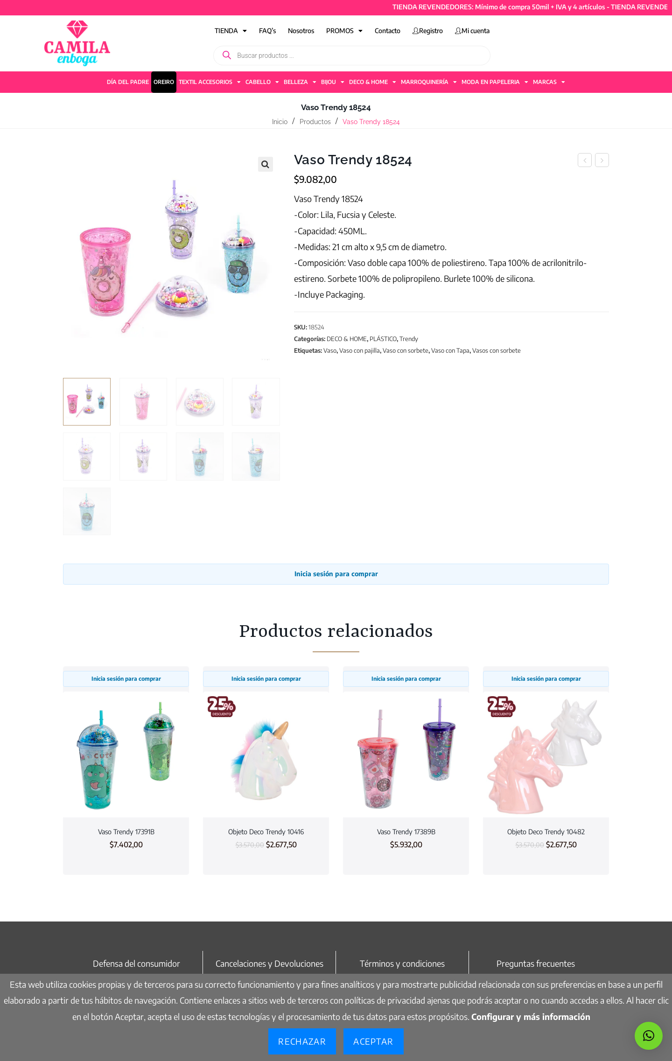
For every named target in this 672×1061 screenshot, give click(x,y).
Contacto (387, 31)
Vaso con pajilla (359, 350)
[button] (265, 164)
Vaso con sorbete (405, 350)
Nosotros (301, 31)
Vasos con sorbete (496, 350)
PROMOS (344, 31)
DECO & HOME (372, 82)
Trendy (408, 338)
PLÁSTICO (383, 338)
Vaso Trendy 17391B (126, 831)
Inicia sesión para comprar (336, 574)
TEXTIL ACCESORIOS (210, 82)
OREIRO (164, 81)
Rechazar (302, 1041)
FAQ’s (267, 31)
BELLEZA (300, 82)
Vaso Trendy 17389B (406, 831)
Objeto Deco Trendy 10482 (546, 831)
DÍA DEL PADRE (128, 81)
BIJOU (332, 82)
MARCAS (549, 82)
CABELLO (262, 82)
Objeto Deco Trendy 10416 (266, 831)
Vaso (329, 350)
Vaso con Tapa (450, 350)
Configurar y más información (530, 1016)
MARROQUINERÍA (429, 82)
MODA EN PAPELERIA (495, 82)
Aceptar (373, 1041)
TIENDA (231, 31)
